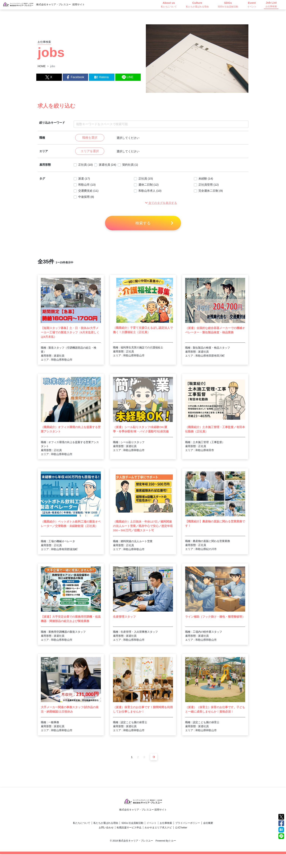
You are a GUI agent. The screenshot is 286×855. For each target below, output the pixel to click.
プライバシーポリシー (187, 823)
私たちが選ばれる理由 (105, 823)
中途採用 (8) (86, 197)
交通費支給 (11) (89, 191)
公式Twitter (181, 828)
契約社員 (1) (132, 165)
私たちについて (81, 823)
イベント (151, 823)
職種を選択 (89, 137)
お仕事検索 (166, 823)
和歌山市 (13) (87, 185)
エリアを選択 (90, 151)
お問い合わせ (106, 828)
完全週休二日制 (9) (211, 191)
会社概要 (208, 823)
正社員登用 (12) (209, 185)
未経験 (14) (206, 179)
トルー (172, 841)
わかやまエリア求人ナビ (158, 828)
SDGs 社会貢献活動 (132, 823)
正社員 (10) (86, 165)
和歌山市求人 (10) (150, 191)
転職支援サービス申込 (129, 828)
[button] (161, 203)
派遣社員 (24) (109, 165)
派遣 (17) (84, 179)
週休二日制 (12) (149, 185)
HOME (42, 66)
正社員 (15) (146, 179)
